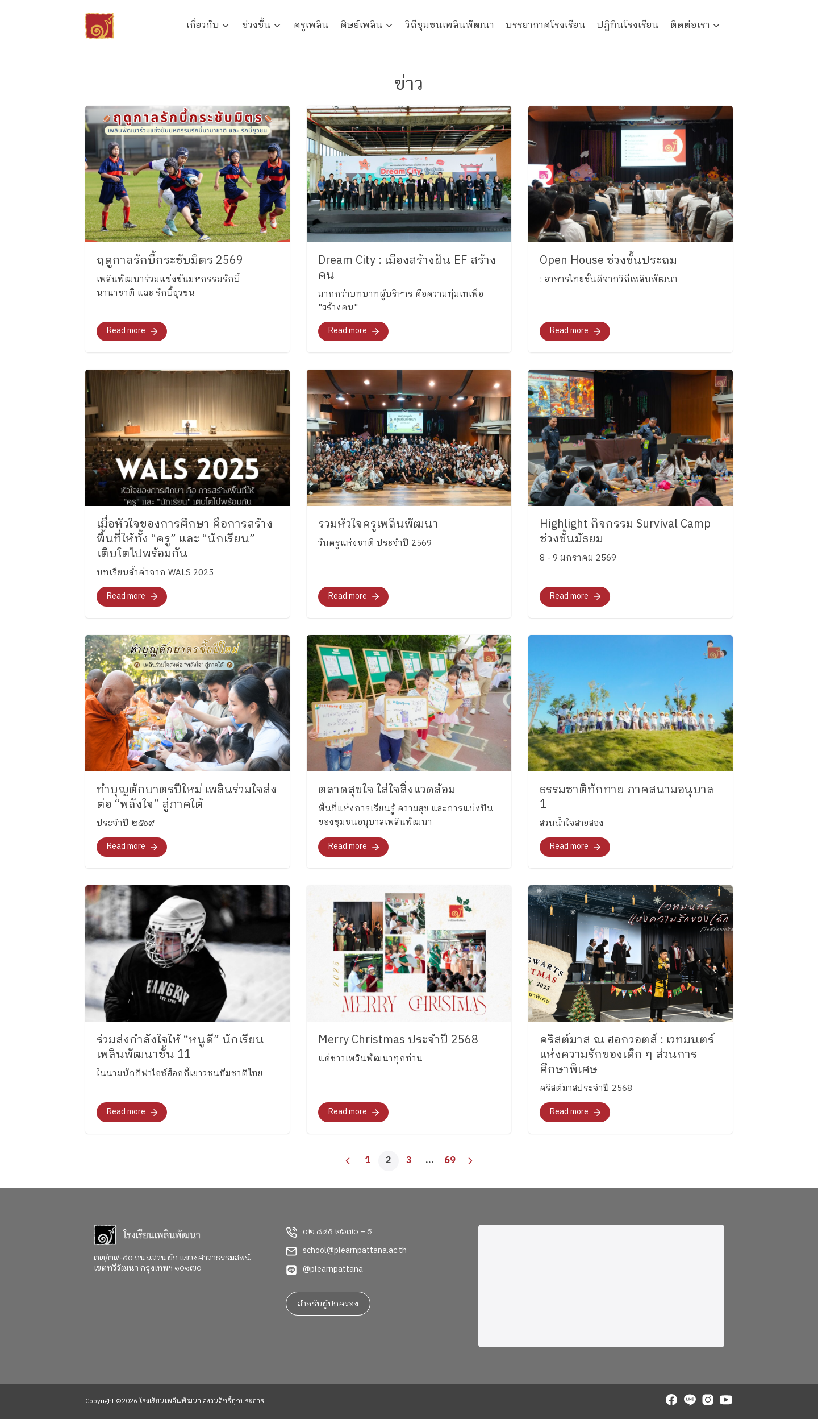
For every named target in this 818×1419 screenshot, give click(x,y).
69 (450, 1160)
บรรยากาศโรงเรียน (546, 25)
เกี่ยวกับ (202, 25)
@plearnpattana (333, 1269)
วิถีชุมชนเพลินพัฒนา (450, 25)
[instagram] (708, 1401)
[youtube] (726, 1401)
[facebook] (671, 1401)
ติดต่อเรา (690, 25)
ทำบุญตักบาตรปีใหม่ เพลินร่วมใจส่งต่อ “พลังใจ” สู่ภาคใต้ (187, 797)
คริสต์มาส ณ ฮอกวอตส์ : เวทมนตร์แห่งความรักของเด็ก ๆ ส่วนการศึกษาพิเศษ (627, 1055)
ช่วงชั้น (256, 25)
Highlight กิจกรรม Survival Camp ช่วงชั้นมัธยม (625, 532)
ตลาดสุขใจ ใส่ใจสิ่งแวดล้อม (387, 790)
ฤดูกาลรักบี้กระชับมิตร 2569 (170, 260)
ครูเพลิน (311, 25)
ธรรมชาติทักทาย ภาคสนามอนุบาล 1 (627, 797)
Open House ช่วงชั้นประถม (608, 260)
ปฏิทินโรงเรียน (628, 25)
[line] (689, 1401)
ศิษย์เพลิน (361, 25)
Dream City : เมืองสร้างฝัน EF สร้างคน (407, 268)
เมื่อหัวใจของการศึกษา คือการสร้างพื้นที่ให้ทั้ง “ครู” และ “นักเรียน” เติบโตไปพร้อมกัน (185, 539)
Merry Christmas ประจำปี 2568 (398, 1040)
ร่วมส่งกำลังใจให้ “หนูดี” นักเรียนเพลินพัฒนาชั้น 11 (180, 1047)
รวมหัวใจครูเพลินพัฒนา (378, 524)
